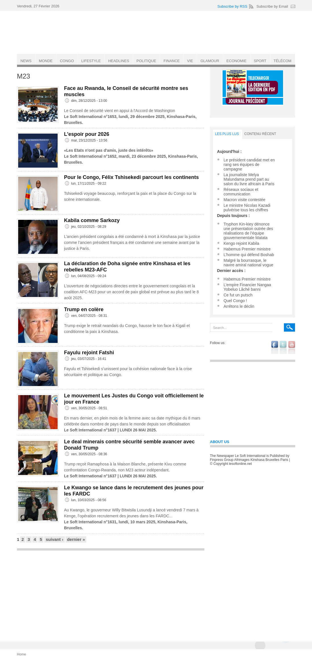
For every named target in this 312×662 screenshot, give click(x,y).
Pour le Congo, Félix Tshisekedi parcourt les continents (131, 177)
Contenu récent (260, 134)
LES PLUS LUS (227, 134)
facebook (274, 347)
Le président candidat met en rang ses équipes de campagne (249, 164)
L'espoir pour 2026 (86, 134)
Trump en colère (84, 309)
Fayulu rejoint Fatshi (89, 352)
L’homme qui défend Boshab (249, 254)
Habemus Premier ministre (247, 249)
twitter (283, 347)
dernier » (76, 539)
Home (21, 654)
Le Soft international (157, 32)
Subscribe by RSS (232, 6)
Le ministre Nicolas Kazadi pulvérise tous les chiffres (247, 207)
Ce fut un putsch (238, 295)
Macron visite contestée (244, 199)
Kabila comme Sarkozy (92, 220)
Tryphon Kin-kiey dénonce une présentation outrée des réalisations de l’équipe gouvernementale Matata (248, 231)
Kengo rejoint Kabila (241, 243)
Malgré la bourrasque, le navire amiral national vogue (248, 262)
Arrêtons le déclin (239, 306)
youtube (291, 347)
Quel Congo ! (235, 300)
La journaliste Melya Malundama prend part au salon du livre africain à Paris (249, 179)
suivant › (54, 539)
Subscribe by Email (272, 6)
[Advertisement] (110, 593)
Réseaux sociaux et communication (241, 191)
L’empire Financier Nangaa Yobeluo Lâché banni (247, 287)
